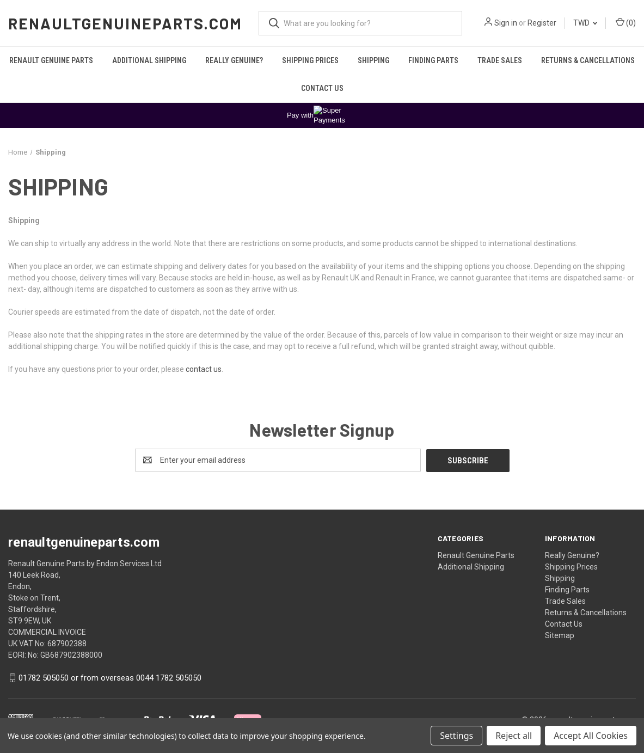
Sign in (505, 23)
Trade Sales (499, 60)
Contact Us (322, 88)
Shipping (373, 60)
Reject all (513, 736)
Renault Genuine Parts (51, 60)
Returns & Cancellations (588, 60)
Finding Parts (433, 60)
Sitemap (559, 634)
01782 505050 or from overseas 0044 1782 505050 (110, 677)
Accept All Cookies (591, 736)
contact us (204, 369)
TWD (585, 23)
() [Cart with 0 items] (626, 22)
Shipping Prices (310, 60)
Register (542, 23)
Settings (456, 736)
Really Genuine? (234, 60)
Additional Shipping (149, 60)
